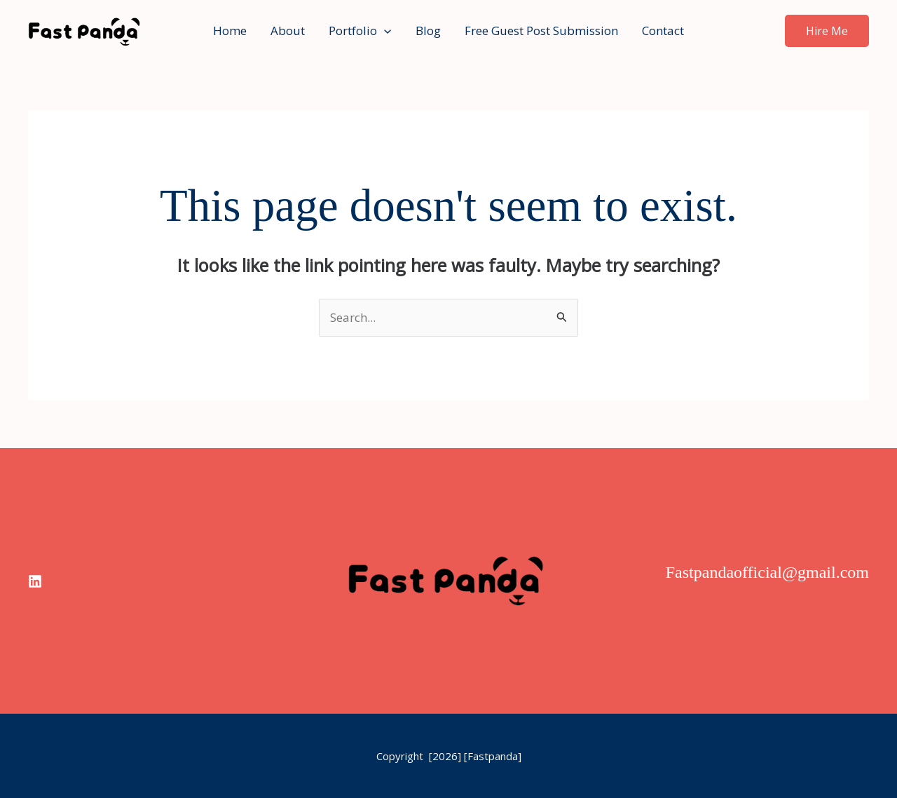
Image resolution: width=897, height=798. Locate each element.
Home (230, 30)
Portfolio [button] (360, 30)
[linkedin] (35, 581)
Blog (428, 30)
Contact (663, 30)
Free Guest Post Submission (541, 30)
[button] (384, 30)
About (288, 30)
